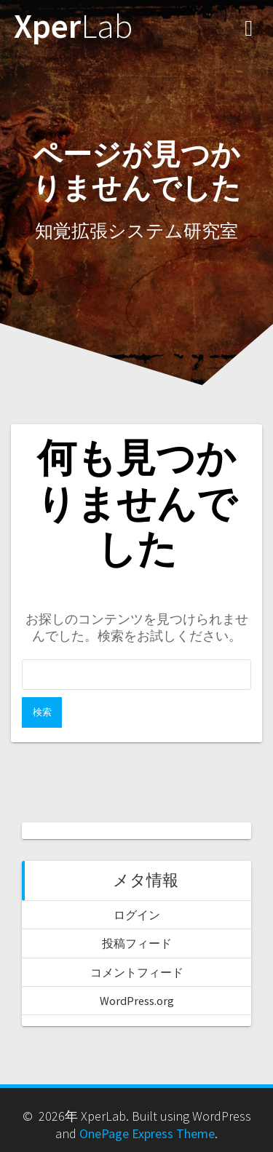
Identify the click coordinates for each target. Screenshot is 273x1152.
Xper (73, 26)
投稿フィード (137, 943)
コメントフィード (136, 972)
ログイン (137, 914)
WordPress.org (137, 1000)
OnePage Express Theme (147, 1133)
